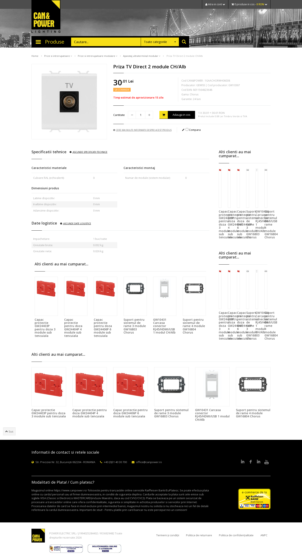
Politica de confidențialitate (236, 535)
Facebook (250, 462)
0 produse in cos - (249, 4)
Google (258, 462)
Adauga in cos (174, 115)
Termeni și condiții (167, 535)
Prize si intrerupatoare (58, 55)
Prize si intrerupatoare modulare (97, 55)
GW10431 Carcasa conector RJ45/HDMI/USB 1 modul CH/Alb (164, 326)
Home (34, 55)
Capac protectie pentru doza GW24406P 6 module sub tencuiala (103, 328)
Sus (9, 431)
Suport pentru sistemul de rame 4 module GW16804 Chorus (194, 326)
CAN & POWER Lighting (45, 17)
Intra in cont (215, 4)
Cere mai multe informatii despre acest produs (142, 130)
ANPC (263, 535)
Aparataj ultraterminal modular (141, 55)
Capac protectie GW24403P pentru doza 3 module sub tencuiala (45, 328)
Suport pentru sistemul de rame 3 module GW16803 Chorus (135, 326)
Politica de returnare (199, 535)
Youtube (266, 462)
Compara (193, 130)
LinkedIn (242, 462)
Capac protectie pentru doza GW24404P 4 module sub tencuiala (73, 328)
